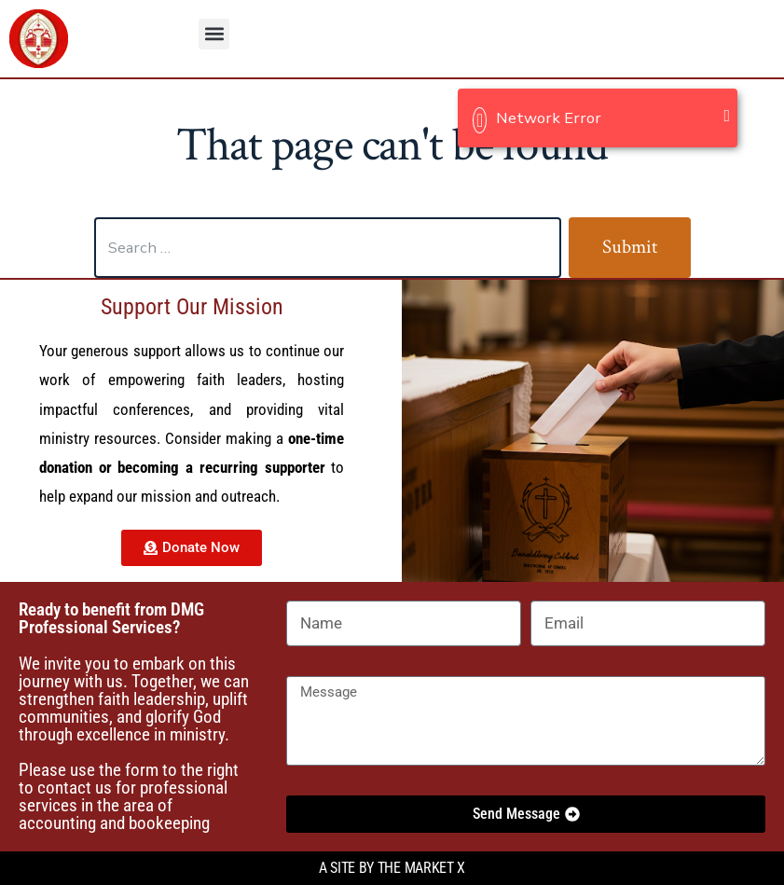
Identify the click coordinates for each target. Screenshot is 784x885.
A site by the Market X (392, 868)
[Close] (726, 115)
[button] (214, 34)
